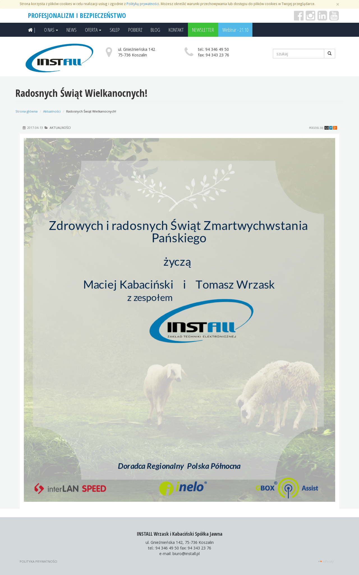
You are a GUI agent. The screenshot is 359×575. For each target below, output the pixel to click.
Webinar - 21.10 (235, 29)
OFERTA (93, 29)
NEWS (71, 29)
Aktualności (52, 111)
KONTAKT (176, 29)
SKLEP (115, 29)
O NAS (51, 29)
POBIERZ (135, 29)
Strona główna (26, 111)
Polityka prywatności (38, 561)
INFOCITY (328, 561)
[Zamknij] (337, 4)
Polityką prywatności (142, 3)
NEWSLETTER (203, 29)
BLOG (155, 29)
